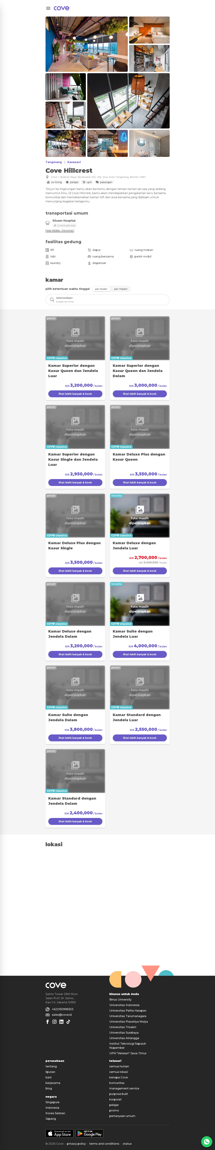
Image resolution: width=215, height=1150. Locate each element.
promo (114, 1110)
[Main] (61, 8)
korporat (115, 1099)
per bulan (101, 289)
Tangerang (54, 162)
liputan (50, 1072)
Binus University (120, 999)
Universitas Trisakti (122, 1027)
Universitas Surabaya (124, 1032)
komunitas (116, 1083)
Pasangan (106, 182)
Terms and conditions (104, 1143)
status (127, 1143)
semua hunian (119, 1066)
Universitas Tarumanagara (127, 1016)
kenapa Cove (118, 1077)
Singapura (52, 1102)
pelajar (114, 1105)
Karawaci (74, 162)
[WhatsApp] (206, 1141)
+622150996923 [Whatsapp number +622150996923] (62, 1009)
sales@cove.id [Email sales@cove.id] (62, 1014)
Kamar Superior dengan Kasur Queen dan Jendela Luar (73, 371)
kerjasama (53, 1083)
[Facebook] (48, 1022)
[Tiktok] (68, 1022)
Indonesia (52, 1107)
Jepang (51, 1118)
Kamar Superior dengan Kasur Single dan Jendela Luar (73, 459)
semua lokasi (118, 1072)
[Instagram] (54, 1022)
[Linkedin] (61, 1022)
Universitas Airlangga (124, 1038)
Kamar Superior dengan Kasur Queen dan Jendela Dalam (138, 371)
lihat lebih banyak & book (75, 393)
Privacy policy (76, 1143)
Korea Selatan (55, 1113)
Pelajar (74, 182)
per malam (120, 289)
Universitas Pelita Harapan (127, 1010)
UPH (89, 182)
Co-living (56, 182)
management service (124, 1088)
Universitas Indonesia (124, 1005)
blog (49, 1088)
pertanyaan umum (122, 1116)
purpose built (118, 1094)
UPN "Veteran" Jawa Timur (128, 1053)
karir (49, 1077)
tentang (51, 1066)
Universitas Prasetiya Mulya (128, 1021)
